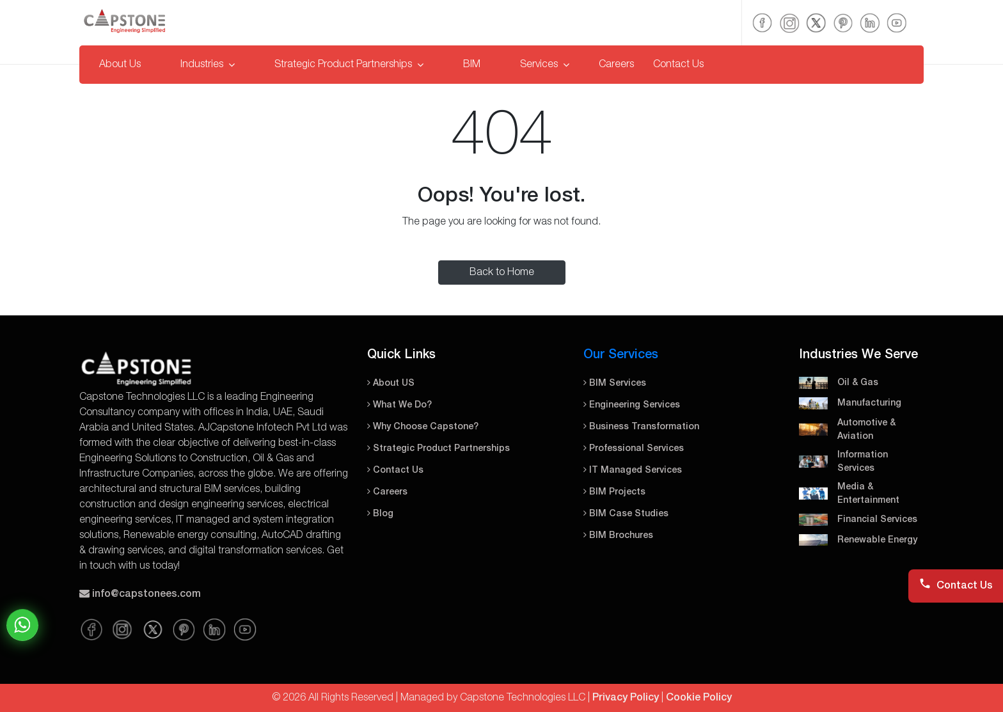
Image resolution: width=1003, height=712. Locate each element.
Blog (380, 514)
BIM (471, 64)
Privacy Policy (625, 697)
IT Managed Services (632, 470)
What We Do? (399, 405)
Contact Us (678, 64)
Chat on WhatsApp (22, 625)
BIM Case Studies (625, 514)
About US (391, 383)
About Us (120, 64)
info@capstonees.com (146, 594)
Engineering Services (631, 405)
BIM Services (614, 383)
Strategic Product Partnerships (348, 64)
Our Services (620, 355)
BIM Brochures (618, 536)
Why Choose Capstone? (422, 427)
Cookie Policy (699, 697)
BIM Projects (614, 492)
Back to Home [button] (502, 272)
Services (544, 64)
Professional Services (633, 449)
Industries (207, 64)
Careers (616, 64)
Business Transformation (641, 427)
